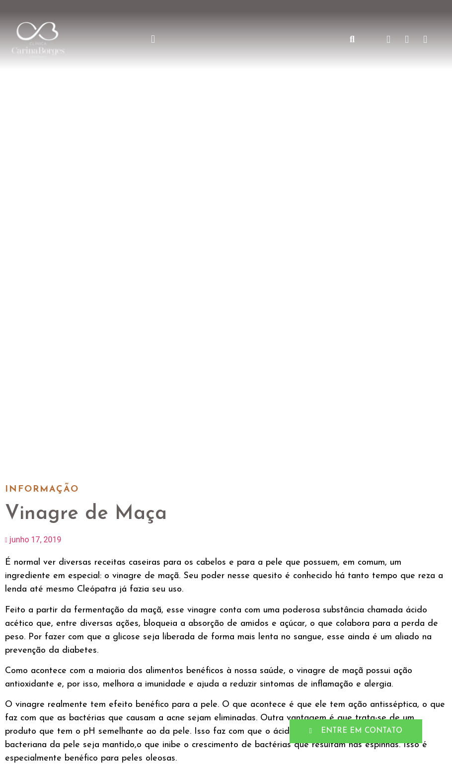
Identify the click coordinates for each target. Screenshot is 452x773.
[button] (153, 39)
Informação (42, 489)
